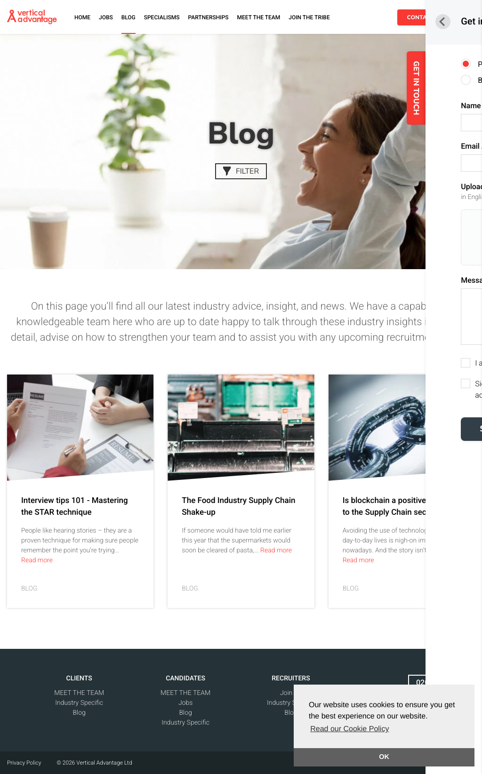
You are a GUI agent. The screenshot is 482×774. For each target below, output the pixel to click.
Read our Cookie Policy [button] (349, 729)
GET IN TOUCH (459, 88)
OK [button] (384, 757)
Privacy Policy (24, 762)
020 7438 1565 (441, 682)
